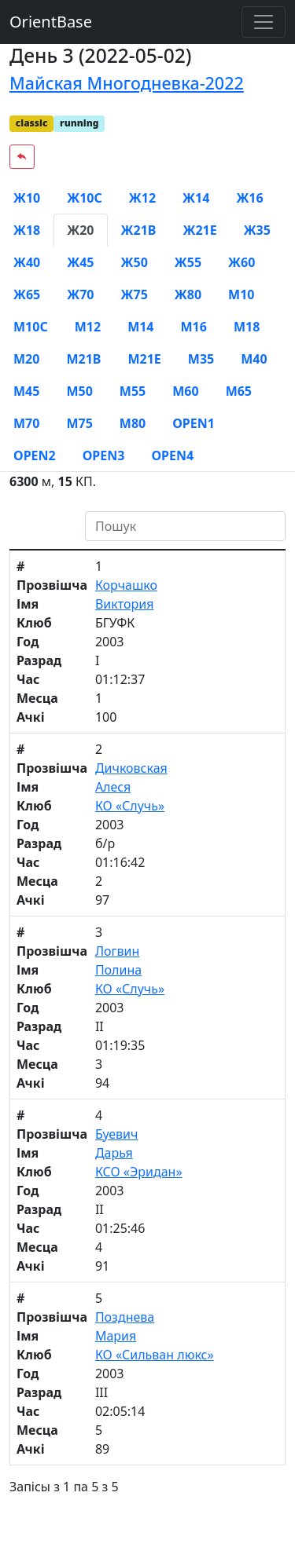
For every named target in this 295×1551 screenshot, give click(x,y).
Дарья (114, 1152)
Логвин (117, 951)
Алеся (113, 787)
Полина (118, 970)
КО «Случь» (129, 805)
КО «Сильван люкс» (154, 1354)
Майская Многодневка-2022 (126, 82)
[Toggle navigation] (264, 22)
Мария (115, 1335)
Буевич (116, 1134)
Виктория (124, 604)
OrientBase (50, 21)
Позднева (124, 1317)
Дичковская (131, 768)
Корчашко (126, 585)
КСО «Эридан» (139, 1171)
